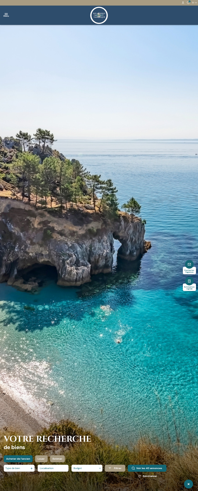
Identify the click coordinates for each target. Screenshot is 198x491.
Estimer (57, 460)
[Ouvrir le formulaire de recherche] (115, 469)
